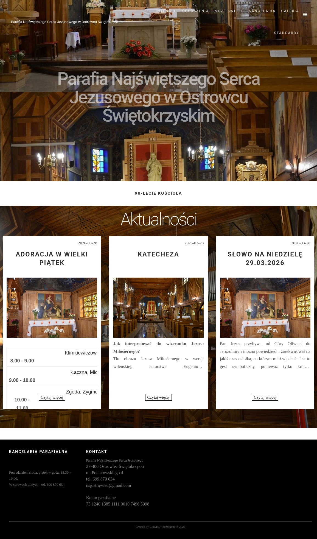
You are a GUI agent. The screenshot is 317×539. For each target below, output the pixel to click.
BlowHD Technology (162, 526)
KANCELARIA (262, 11)
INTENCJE (166, 11)
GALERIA (290, 11)
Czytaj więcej (52, 397)
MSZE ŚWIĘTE (229, 11)
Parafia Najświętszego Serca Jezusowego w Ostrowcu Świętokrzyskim (67, 22)
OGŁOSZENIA (195, 11)
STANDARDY (286, 33)
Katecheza (158, 254)
